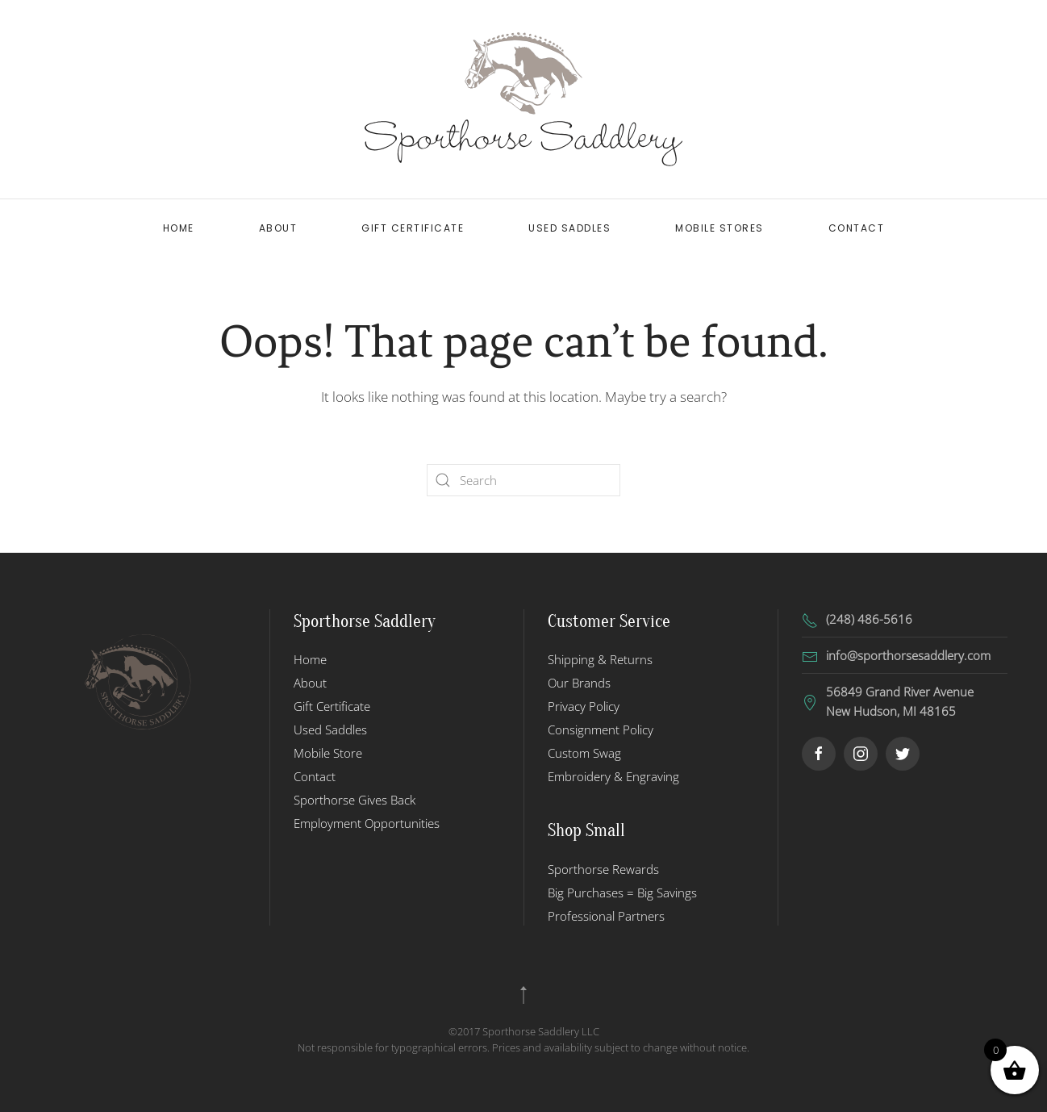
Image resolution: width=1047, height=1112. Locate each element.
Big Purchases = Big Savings (622, 892)
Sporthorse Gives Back (354, 800)
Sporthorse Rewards (603, 869)
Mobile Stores (719, 228)
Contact (856, 228)
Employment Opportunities (367, 823)
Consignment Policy (600, 729)
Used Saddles (569, 228)
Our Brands (579, 683)
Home (178, 228)
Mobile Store (328, 753)
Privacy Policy (583, 706)
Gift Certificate (412, 228)
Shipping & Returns (600, 659)
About (278, 228)
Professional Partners (606, 916)
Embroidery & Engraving (613, 776)
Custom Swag (584, 753)
